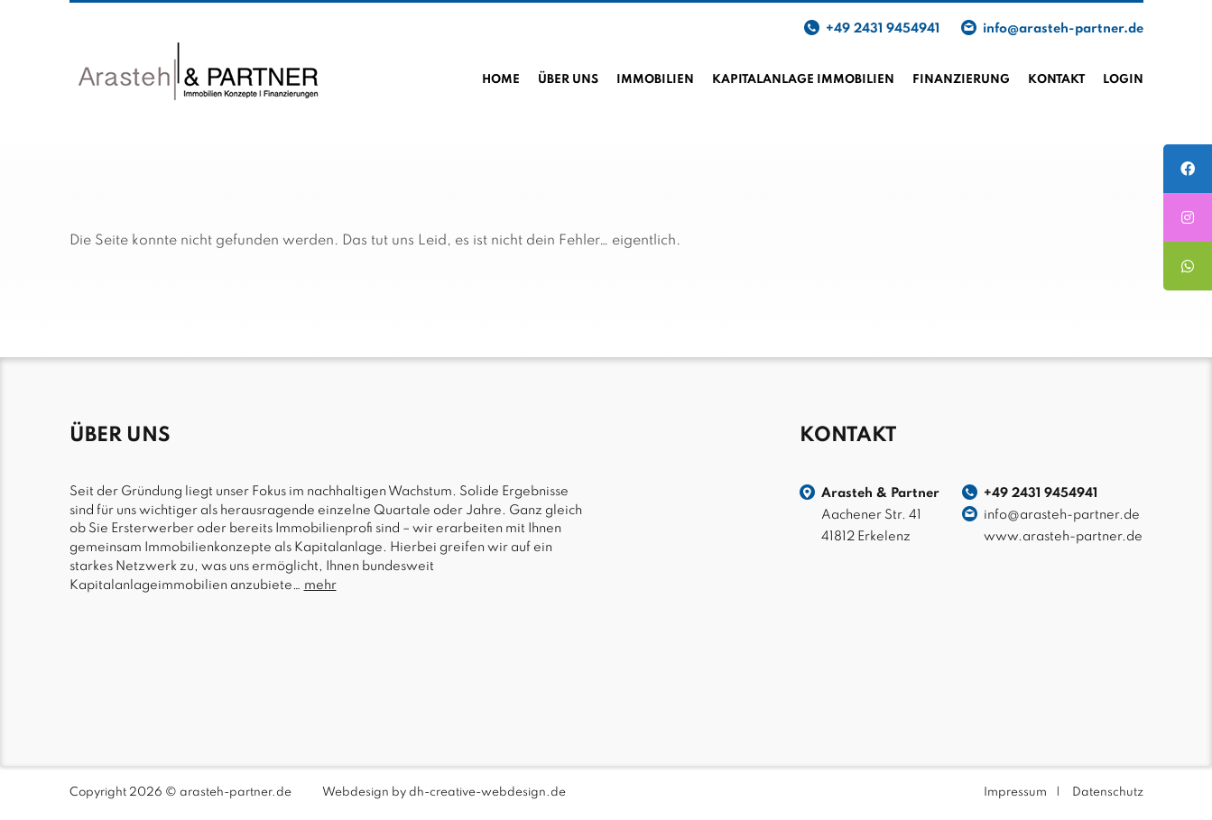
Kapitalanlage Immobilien (803, 80)
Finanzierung (961, 80)
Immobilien (655, 80)
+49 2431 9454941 (882, 29)
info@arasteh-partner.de (1063, 29)
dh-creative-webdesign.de (487, 792)
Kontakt (1056, 80)
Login (1123, 80)
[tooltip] (1187, 168)
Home (501, 80)
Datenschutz (1107, 792)
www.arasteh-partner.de (1063, 536)
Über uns (568, 80)
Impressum (1015, 792)
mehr (320, 585)
